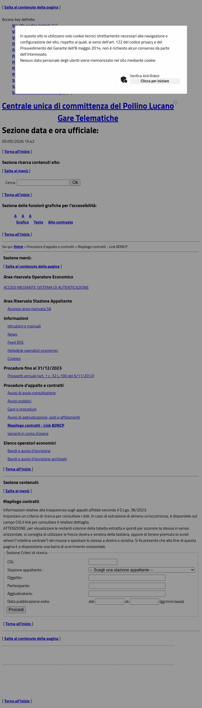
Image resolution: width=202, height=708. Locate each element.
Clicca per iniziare (155, 81)
